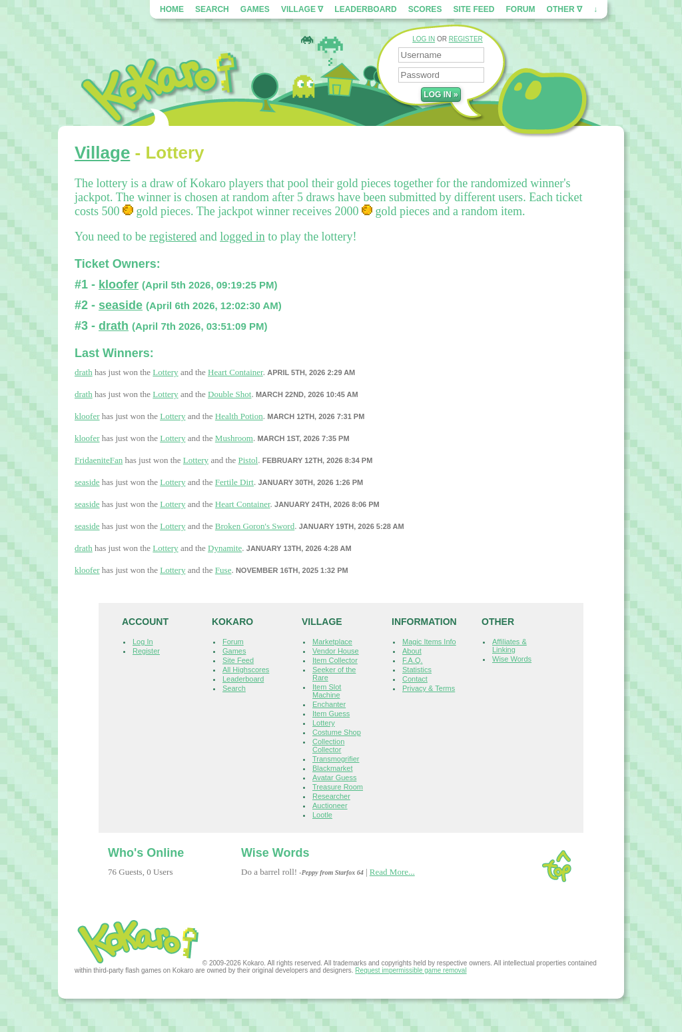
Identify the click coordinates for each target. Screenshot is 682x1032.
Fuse (223, 570)
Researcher (331, 796)
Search (212, 9)
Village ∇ (302, 9)
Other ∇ (564, 9)
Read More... (392, 872)
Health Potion (239, 416)
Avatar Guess (334, 777)
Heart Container (235, 372)
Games (255, 9)
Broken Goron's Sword (254, 526)
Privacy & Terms (428, 688)
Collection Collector (328, 746)
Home (172, 9)
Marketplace (332, 642)
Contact (415, 679)
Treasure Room (337, 787)
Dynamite (225, 548)
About (412, 651)
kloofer (119, 284)
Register (146, 651)
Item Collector (335, 660)
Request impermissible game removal (410, 970)
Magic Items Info (429, 642)
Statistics (417, 670)
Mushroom (234, 438)
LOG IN (423, 39)
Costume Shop (336, 732)
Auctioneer (330, 805)
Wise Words (511, 659)
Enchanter (329, 704)
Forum (520, 9)
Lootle (322, 815)
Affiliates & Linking (509, 646)
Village (102, 153)
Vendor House (335, 651)
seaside (121, 305)
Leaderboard (365, 9)
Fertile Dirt (234, 482)
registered (172, 236)
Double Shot (229, 394)
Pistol (248, 460)
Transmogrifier (336, 759)
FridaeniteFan (99, 460)
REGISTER (466, 39)
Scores (425, 9)
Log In (143, 642)
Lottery (165, 372)
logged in (242, 236)
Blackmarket (332, 768)
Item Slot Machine (326, 691)
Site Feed (473, 9)
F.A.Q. (412, 660)
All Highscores (245, 670)
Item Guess (331, 714)
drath (114, 325)
